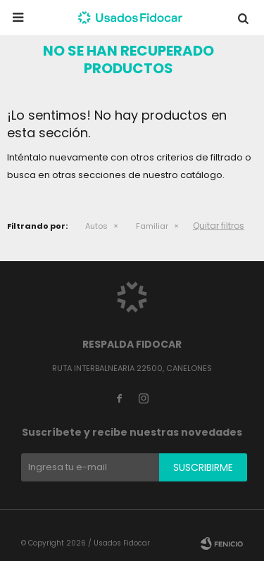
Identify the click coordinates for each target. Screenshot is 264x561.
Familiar (152, 226)
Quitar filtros (218, 226)
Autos (96, 226)
